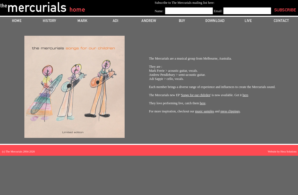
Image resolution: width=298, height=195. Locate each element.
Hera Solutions (288, 151)
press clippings (230, 111)
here (245, 95)
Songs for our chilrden (195, 95)
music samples (204, 111)
